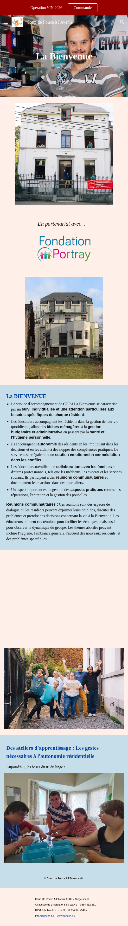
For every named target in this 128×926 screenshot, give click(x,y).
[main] (64, 56)
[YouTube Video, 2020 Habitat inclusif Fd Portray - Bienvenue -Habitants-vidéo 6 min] (64, 595)
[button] (6, 22)
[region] (64, 7)
